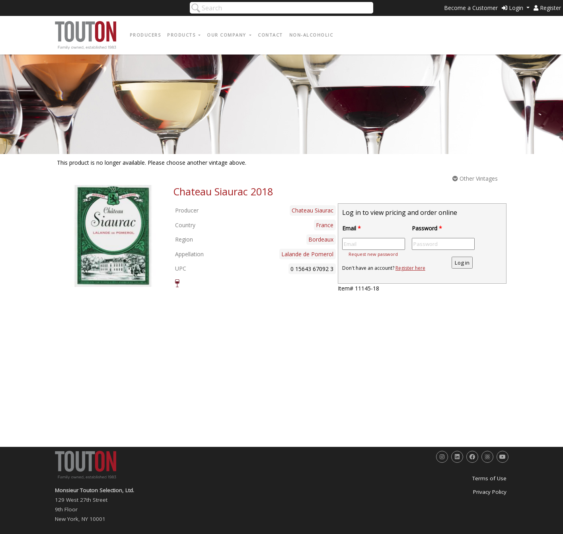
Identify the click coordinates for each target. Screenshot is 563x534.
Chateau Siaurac (312, 210)
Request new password (373, 254)
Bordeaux (320, 239)
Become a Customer (471, 8)
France (324, 225)
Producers (145, 35)
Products (182, 35)
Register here (410, 268)
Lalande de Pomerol (307, 254)
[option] (113, 236)
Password (427, 228)
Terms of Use (489, 478)
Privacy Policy (490, 491)
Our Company (227, 35)
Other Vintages (475, 178)
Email (351, 228)
